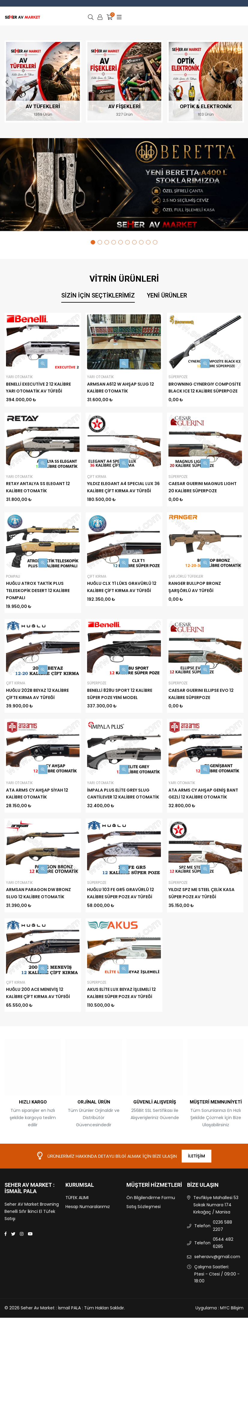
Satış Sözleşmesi (143, 1262)
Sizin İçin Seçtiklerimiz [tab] (98, 295)
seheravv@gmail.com (217, 1312)
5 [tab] (120, 242)
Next (241, 82)
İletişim (196, 1211)
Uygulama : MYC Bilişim (219, 1363)
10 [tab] (155, 242)
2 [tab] (100, 242)
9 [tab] (148, 242)
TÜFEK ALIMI (77, 1253)
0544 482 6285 (223, 1298)
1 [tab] (93, 242)
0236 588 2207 (222, 1280)
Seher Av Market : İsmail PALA (30, 1243)
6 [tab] (127, 242)
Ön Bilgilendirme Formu (150, 1253)
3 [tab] (106, 242)
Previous (7, 82)
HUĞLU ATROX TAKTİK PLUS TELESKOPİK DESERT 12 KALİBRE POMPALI (38, 590)
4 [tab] (113, 242)
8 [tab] (141, 242)
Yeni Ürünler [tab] (167, 295)
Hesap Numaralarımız (87, 1262)
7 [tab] (134, 242)
